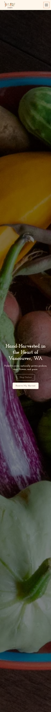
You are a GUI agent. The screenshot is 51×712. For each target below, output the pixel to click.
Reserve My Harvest (25, 386)
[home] (10, 5)
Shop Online (25, 377)
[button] (45, 5)
